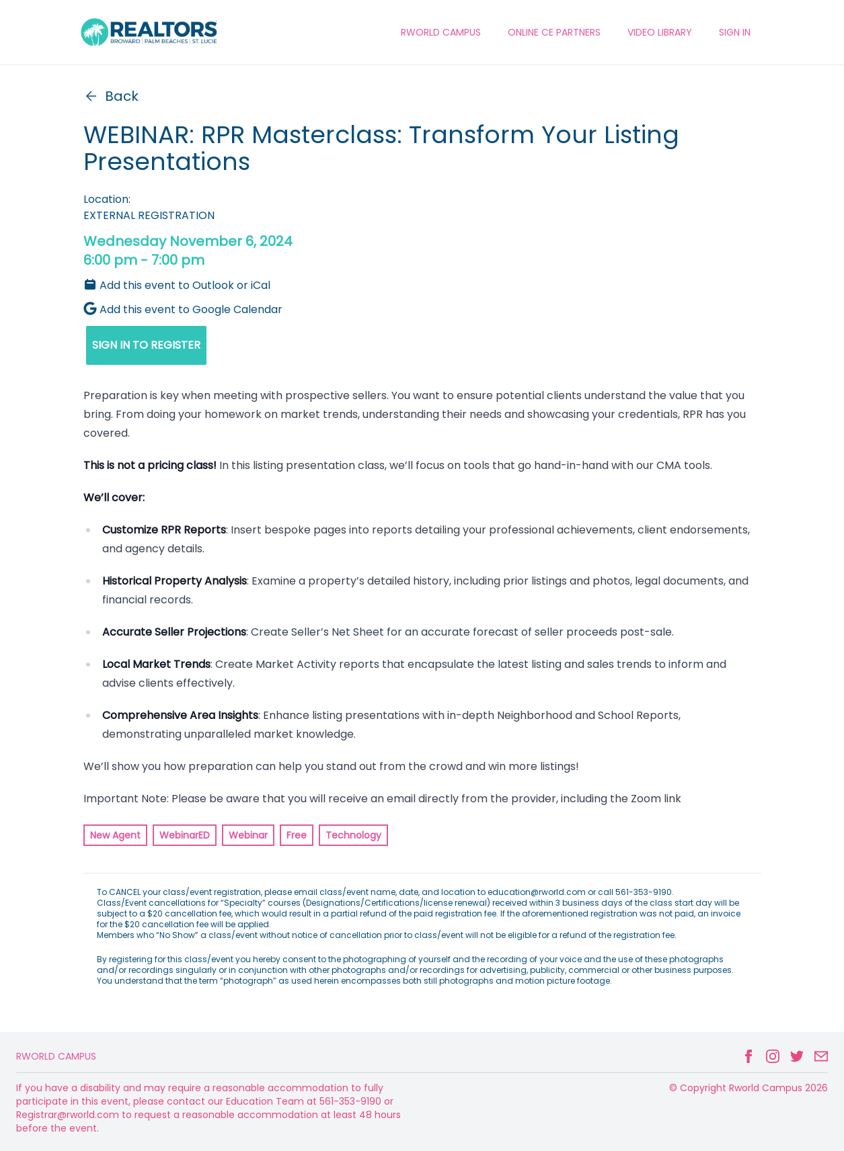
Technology (353, 835)
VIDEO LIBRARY (659, 32)
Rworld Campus (56, 1056)
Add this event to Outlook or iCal (176, 285)
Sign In (735, 32)
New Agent (115, 835)
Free (296, 835)
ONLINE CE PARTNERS (554, 32)
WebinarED (184, 835)
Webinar (248, 835)
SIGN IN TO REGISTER (146, 345)
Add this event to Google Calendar (182, 309)
